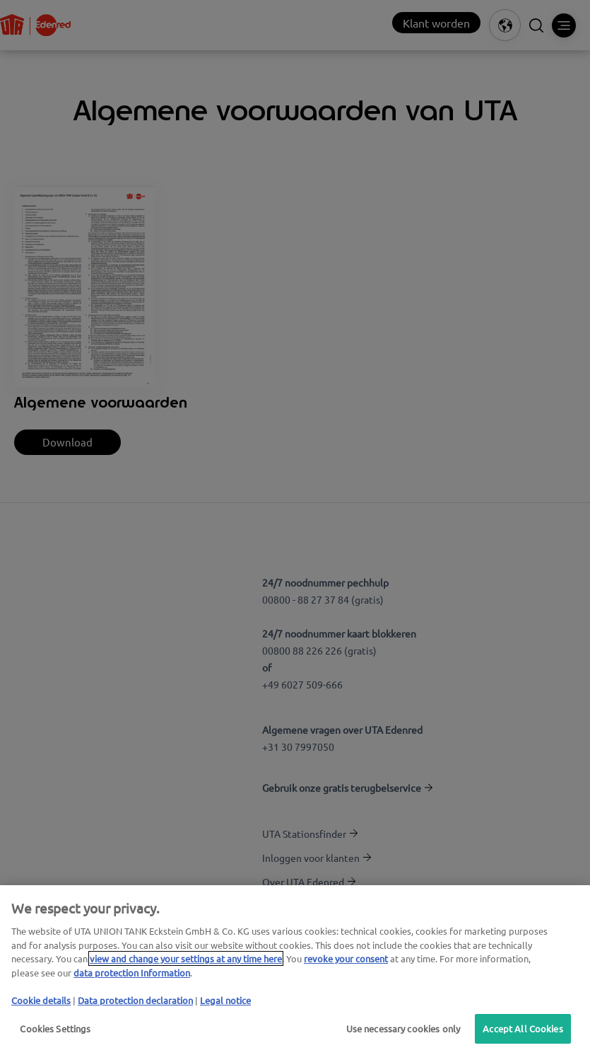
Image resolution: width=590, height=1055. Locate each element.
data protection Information (131, 973)
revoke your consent (346, 958)
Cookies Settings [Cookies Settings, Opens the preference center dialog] (55, 1028)
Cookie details (41, 1000)
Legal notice (225, 1000)
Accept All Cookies (522, 1028)
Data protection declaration (135, 1000)
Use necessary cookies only (400, 1028)
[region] (295, 970)
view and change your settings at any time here (186, 958)
